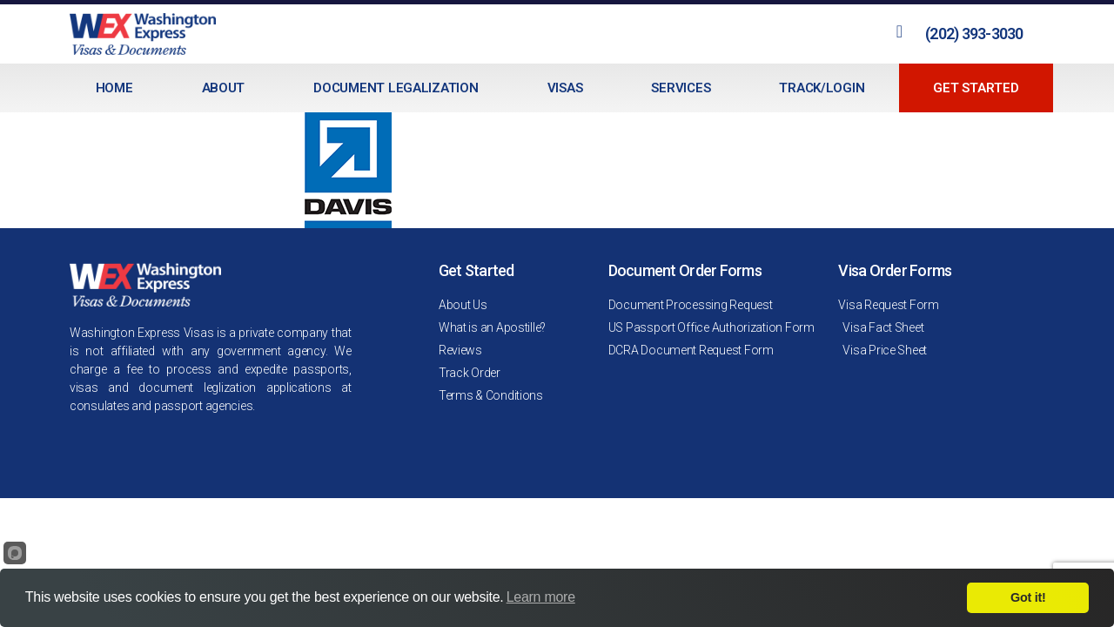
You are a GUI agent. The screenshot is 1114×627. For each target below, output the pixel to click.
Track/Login (821, 88)
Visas (565, 88)
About (223, 88)
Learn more (541, 597)
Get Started (975, 88)
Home (114, 88)
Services (680, 88)
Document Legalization (395, 88)
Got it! (1027, 597)
